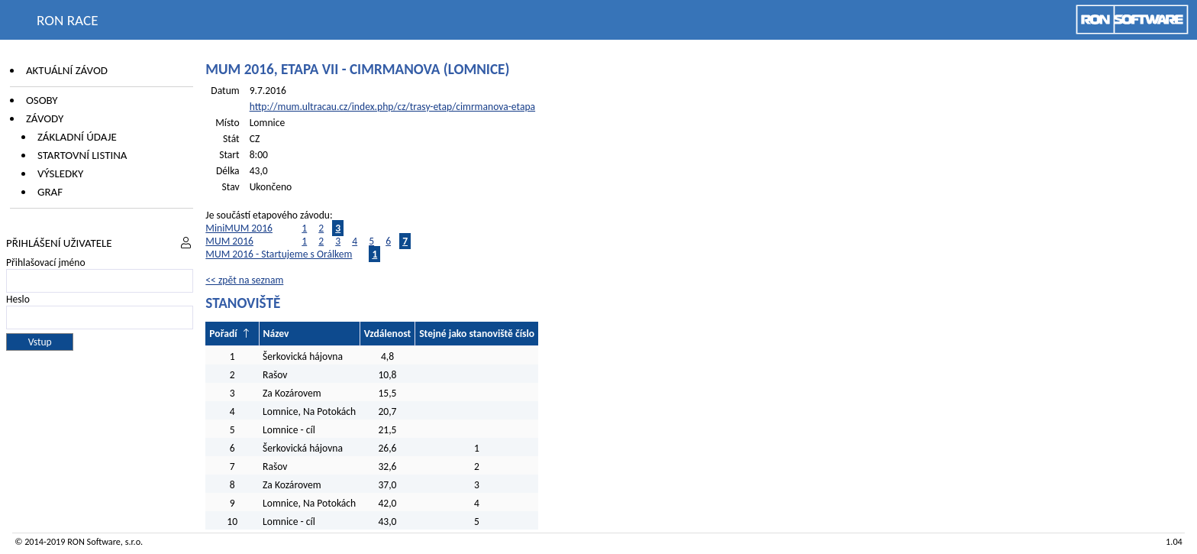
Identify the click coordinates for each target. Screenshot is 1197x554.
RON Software (94, 541)
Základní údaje (77, 137)
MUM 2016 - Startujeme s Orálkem (278, 254)
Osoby (42, 100)
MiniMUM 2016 (239, 228)
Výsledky (60, 173)
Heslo (18, 299)
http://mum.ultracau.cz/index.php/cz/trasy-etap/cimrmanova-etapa (392, 106)
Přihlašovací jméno (46, 262)
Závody (44, 118)
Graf (50, 192)
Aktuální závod (67, 70)
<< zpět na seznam (244, 280)
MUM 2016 (229, 241)
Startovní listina (82, 155)
